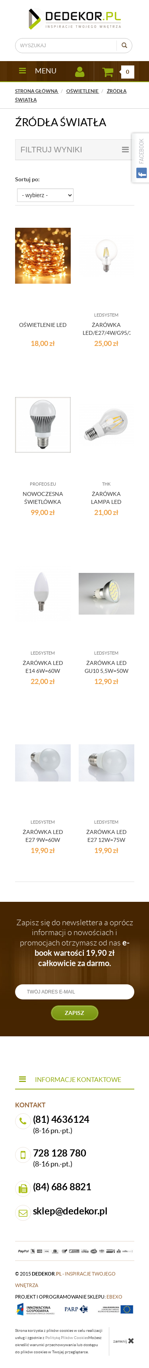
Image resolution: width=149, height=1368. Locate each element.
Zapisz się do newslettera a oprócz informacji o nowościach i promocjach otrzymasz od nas (74, 943)
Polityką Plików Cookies (66, 1337)
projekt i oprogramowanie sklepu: (68, 1296)
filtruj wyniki (75, 149)
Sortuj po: (27, 179)
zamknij (123, 1341)
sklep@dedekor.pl (70, 1211)
